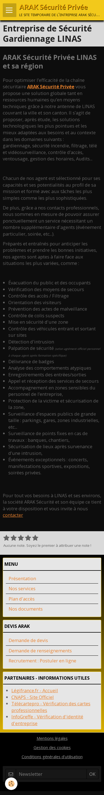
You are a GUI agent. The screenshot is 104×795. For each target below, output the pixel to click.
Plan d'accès (22, 599)
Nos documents (26, 609)
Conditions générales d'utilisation (52, 756)
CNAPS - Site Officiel (32, 697)
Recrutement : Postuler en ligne (42, 660)
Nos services (22, 588)
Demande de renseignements (40, 650)
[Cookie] (11, 783)
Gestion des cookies (52, 747)
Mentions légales (52, 738)
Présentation (22, 578)
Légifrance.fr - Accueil (34, 690)
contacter (13, 515)
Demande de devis (28, 640)
